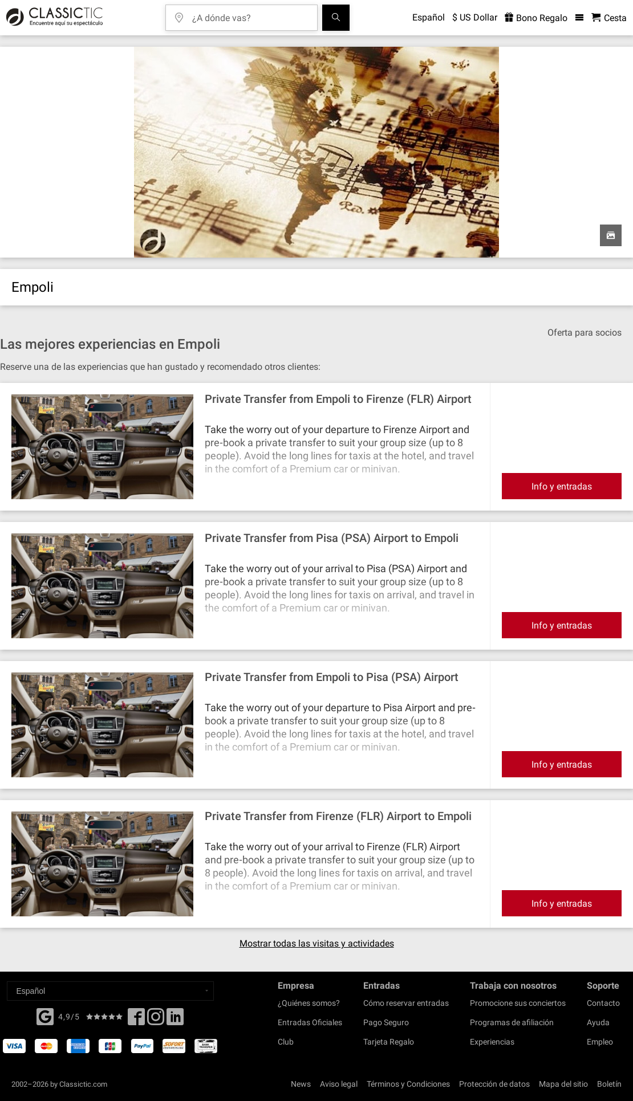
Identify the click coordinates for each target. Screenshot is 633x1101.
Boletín (609, 1083)
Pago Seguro (386, 1022)
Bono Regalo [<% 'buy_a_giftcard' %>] (536, 18)
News (301, 1083)
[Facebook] (45, 1015)
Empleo (600, 1041)
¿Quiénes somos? (309, 1003)
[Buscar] (336, 18)
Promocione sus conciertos (518, 1003)
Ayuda (598, 1022)
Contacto (603, 1003)
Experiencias (492, 1041)
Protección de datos (494, 1083)
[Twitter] (155, 1020)
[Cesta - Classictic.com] (609, 18)
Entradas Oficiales (310, 1022)
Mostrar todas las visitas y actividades (317, 943)
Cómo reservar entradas (406, 1003)
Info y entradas (561, 486)
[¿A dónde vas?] (249, 14)
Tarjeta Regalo (388, 1041)
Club (286, 1041)
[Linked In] (175, 1020)
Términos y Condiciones (408, 1083)
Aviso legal (339, 1083)
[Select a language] (110, 991)
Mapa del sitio (563, 1083)
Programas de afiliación (512, 1022)
